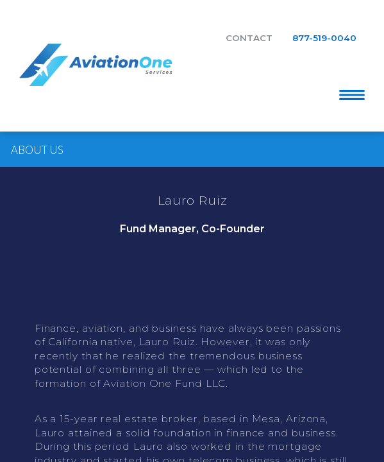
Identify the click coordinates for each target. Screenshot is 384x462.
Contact (249, 38)
